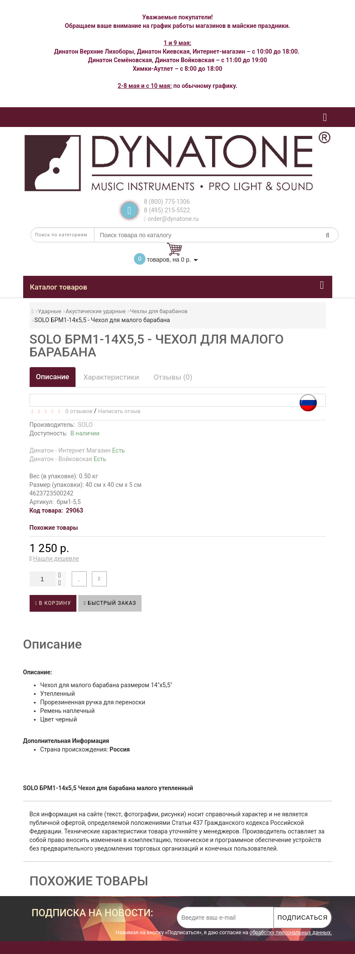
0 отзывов (77, 411)
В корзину (53, 603)
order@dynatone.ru (171, 218)
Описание (53, 376)
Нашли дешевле (56, 558)
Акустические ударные (96, 311)
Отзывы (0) (173, 377)
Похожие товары (54, 527)
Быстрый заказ (110, 603)
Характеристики (111, 377)
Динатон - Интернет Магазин (77, 450)
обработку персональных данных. (290, 933)
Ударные (49, 311)
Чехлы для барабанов (159, 311)
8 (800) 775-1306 (167, 201)
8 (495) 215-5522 (167, 210)
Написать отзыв (119, 411)
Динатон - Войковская (68, 459)
